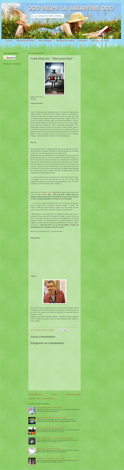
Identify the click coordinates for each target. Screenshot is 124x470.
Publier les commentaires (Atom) (45, 398)
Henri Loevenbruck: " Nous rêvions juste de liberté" (51, 428)
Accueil (9, 40)
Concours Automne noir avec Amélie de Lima (49, 407)
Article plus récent (35, 394)
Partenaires (82, 40)
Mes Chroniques (45, 40)
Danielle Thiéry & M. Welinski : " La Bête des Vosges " (52, 418)
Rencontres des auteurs (65, 40)
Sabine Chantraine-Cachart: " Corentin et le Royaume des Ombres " (55, 438)
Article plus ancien (73, 394)
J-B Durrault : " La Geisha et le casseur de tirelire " (51, 458)
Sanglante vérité (46, 192)
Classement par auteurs (25, 40)
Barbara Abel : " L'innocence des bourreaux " (49, 448)
